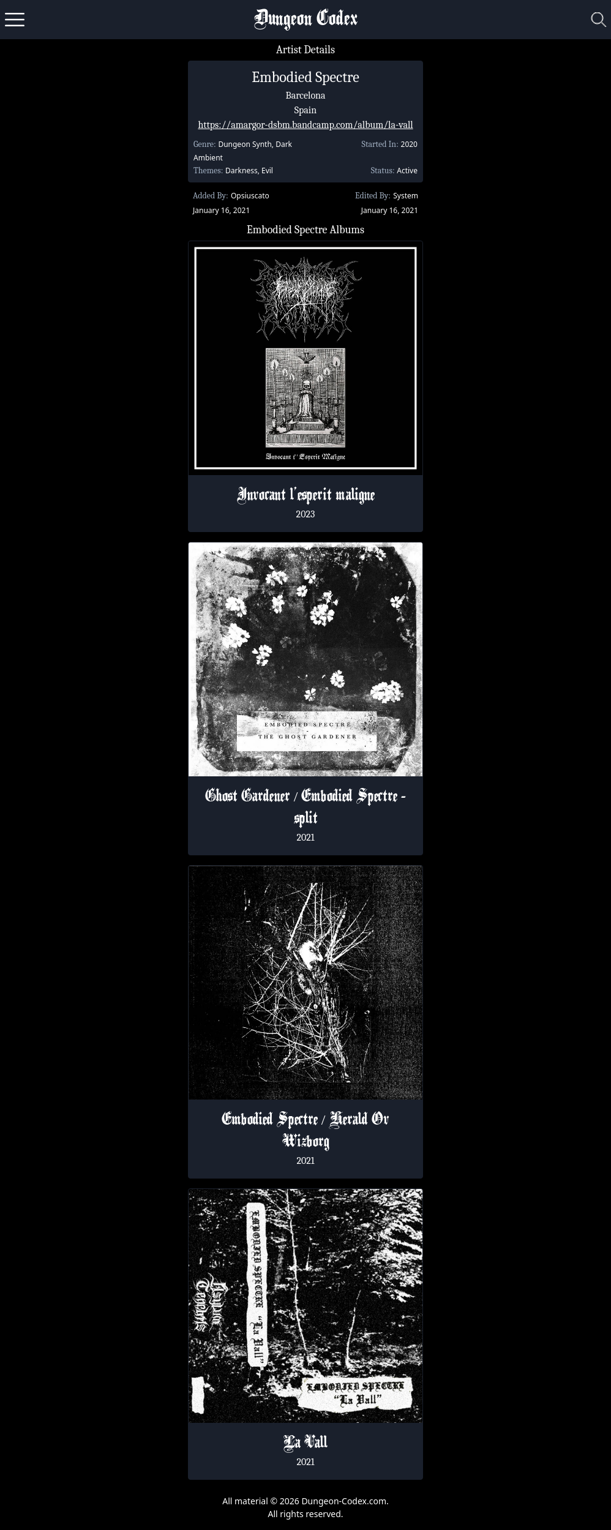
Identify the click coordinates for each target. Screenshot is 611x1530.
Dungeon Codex (306, 20)
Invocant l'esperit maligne (306, 496)
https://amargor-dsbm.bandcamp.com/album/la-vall (305, 124)
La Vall (305, 1443)
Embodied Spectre (305, 77)
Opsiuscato (250, 195)
